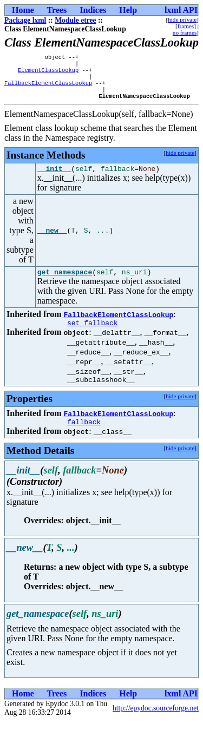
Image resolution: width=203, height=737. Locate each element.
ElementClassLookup (48, 73)
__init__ (54, 177)
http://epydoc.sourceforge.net (156, 724)
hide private (182, 19)
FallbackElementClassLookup (48, 88)
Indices (93, 10)
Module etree (75, 20)
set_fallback (92, 335)
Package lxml (25, 20)
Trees (57, 10)
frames (186, 26)
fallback (84, 437)
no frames (185, 32)
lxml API (181, 10)
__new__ (52, 240)
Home (23, 10)
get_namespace (64, 282)
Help (128, 10)
